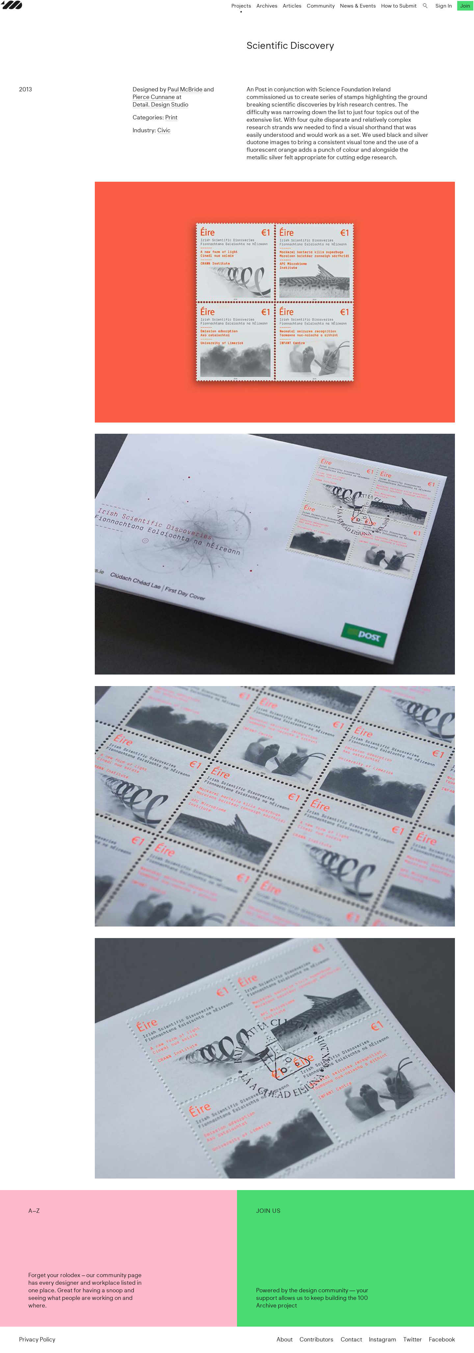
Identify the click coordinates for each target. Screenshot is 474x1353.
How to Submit (380, 19)
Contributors (316, 1339)
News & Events (339, 19)
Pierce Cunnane (154, 97)
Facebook (442, 1339)
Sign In (425, 19)
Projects (223, 19)
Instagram (382, 1339)
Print (171, 117)
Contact (351, 1339)
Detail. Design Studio (160, 104)
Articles (273, 19)
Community (302, 19)
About (284, 1339)
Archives (248, 19)
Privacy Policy (37, 1339)
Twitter (412, 1339)
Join (447, 19)
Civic (164, 130)
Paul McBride (185, 89)
